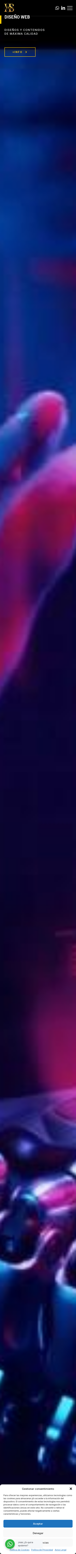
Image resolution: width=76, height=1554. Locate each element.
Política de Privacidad (42, 1550)
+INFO (20, 52)
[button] (71, 1488)
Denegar (38, 1533)
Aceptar (38, 1523)
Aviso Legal (60, 1550)
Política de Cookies (20, 1550)
